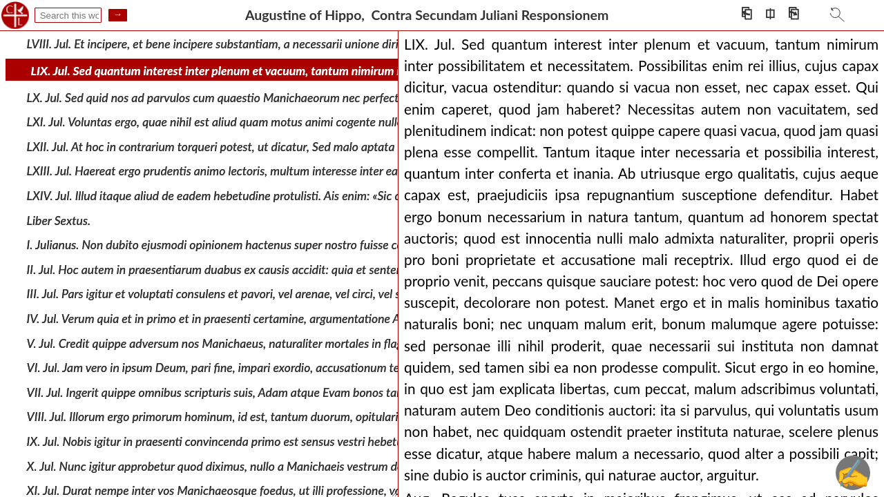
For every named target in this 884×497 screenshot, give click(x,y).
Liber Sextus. (59, 220)
